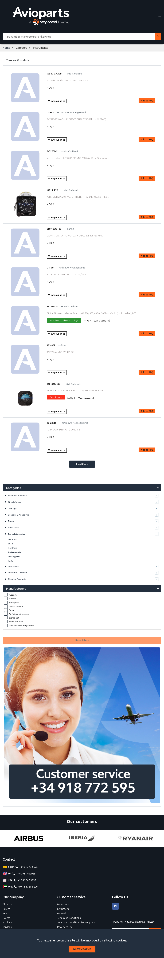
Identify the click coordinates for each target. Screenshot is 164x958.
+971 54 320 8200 (28, 886)
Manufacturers (16, 588)
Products (8, 922)
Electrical (12, 539)
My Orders (63, 909)
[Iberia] (82, 838)
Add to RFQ (147, 100)
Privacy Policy (64, 927)
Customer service (71, 897)
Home (6, 47)
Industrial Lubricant (17, 572)
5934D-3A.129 (54, 73)
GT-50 (50, 267)
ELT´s (10, 544)
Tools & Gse (13, 527)
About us (8, 904)
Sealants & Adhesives (18, 515)
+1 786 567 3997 (27, 880)
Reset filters (82, 640)
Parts (10, 561)
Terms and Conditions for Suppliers (76, 922)
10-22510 (51, 423)
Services (7, 927)
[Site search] (79, 36)
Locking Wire (14, 556)
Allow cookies (82, 949)
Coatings (12, 508)
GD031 (50, 112)
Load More (82, 464)
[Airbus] (28, 838)
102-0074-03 (53, 384)
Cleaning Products (17, 579)
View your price (56, 101)
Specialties (13, 566)
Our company (13, 897)
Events (6, 918)
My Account (63, 904)
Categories (13, 488)
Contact (9, 859)
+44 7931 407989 (26, 873)
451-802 (51, 345)
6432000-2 (52, 151)
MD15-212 (52, 190)
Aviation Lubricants (17, 495)
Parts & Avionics (16, 534)
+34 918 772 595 (28, 866)
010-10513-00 (54, 229)
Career (6, 909)
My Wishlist (63, 913)
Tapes (11, 521)
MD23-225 (52, 306)
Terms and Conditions (69, 918)
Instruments (14, 552)
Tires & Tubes (14, 502)
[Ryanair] (135, 838)
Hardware (12, 548)
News (6, 913)
